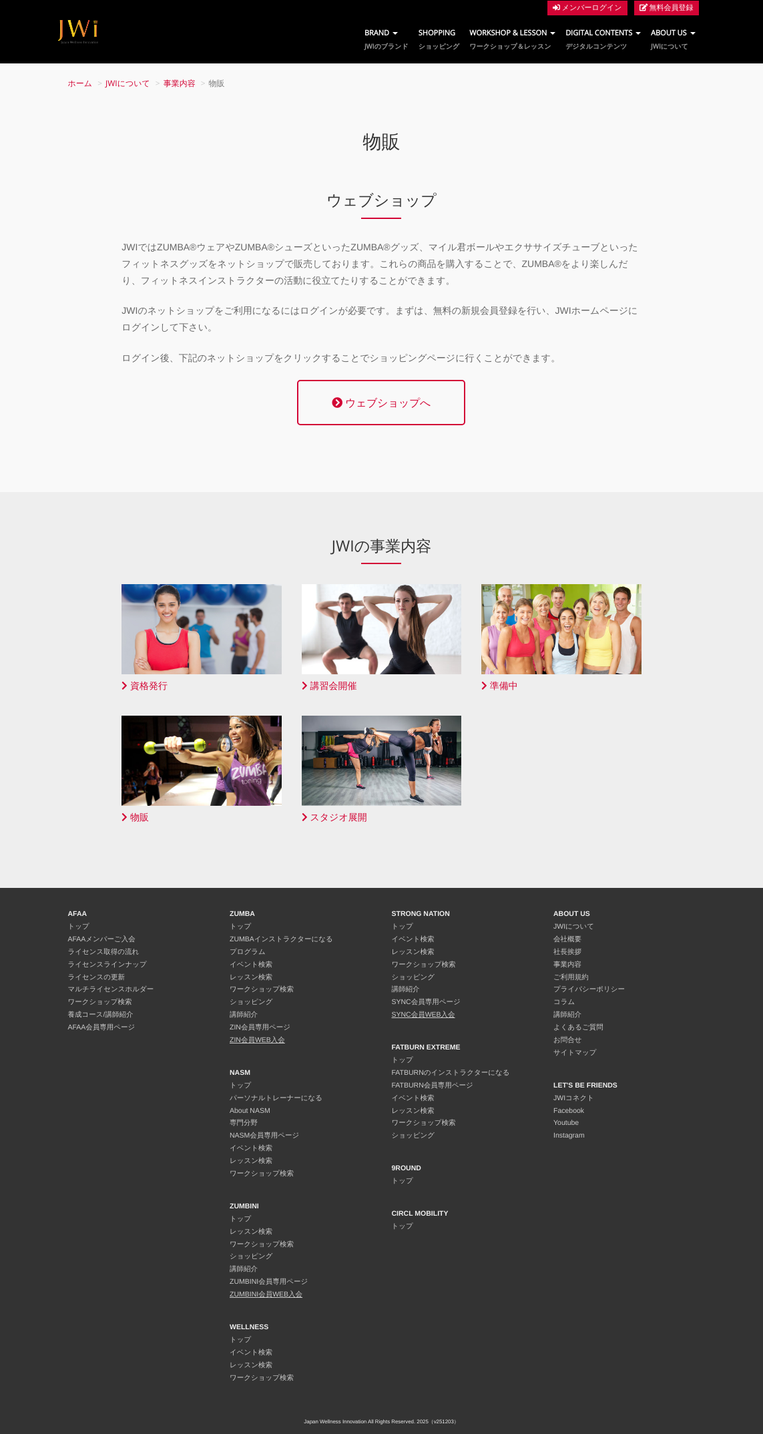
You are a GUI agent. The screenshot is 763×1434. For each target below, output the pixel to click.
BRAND (386, 39)
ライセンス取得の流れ (104, 952)
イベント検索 (251, 965)
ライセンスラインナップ (107, 965)
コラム (564, 1002)
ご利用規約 (571, 977)
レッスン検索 (251, 977)
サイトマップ (574, 1053)
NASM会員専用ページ (264, 1136)
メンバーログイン (587, 8)
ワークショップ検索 (100, 1002)
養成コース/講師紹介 (101, 1015)
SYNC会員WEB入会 (423, 1015)
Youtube (566, 1123)
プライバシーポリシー (589, 989)
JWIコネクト (573, 1098)
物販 (135, 817)
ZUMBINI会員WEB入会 (266, 1294)
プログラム (248, 952)
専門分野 (244, 1123)
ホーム (80, 83)
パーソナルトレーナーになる (276, 1098)
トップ (78, 927)
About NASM (250, 1111)
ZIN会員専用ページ (260, 1027)
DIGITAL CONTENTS (603, 39)
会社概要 (567, 939)
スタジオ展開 (334, 817)
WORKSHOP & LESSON (512, 39)
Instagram (569, 1136)
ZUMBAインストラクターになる (281, 939)
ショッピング (251, 1002)
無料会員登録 (667, 8)
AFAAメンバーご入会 (102, 939)
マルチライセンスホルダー (111, 989)
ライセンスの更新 (96, 977)
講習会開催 (329, 686)
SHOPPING (439, 39)
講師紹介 (244, 1015)
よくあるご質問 (578, 1027)
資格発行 (144, 686)
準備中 (499, 686)
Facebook (568, 1111)
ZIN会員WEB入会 (257, 1040)
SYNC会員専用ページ (426, 1002)
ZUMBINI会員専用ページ (269, 1282)
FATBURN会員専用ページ (432, 1086)
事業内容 (180, 83)
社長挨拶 (567, 952)
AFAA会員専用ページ (102, 1027)
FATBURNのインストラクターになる (451, 1073)
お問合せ (567, 1040)
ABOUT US (673, 39)
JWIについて (127, 83)
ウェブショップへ (381, 402)
